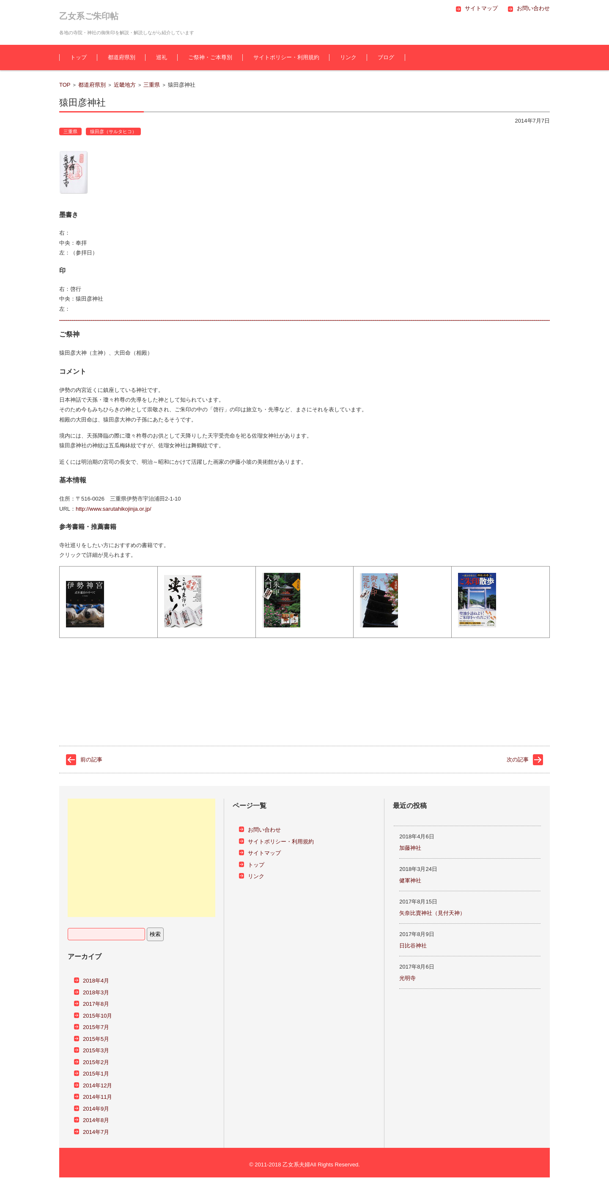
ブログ (386, 57)
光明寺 (407, 978)
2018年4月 (96, 980)
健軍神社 (410, 880)
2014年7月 (96, 1132)
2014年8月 (96, 1120)
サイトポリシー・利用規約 (286, 57)
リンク (348, 57)
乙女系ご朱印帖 (88, 16)
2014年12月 (97, 1085)
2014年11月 (97, 1097)
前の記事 (91, 759)
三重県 (151, 85)
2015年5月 (96, 1039)
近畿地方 (125, 85)
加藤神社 (410, 848)
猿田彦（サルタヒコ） (113, 131)
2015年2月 (96, 1062)
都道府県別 (121, 57)
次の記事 (518, 759)
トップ (78, 57)
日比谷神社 (413, 945)
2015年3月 (96, 1050)
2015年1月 (96, 1073)
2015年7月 (96, 1027)
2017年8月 (96, 1004)
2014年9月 (96, 1109)
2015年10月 (97, 1016)
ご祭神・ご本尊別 (210, 57)
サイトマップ (264, 853)
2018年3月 (96, 992)
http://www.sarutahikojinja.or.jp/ (113, 509)
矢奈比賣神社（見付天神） (432, 913)
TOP (65, 85)
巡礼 (161, 57)
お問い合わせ (264, 830)
